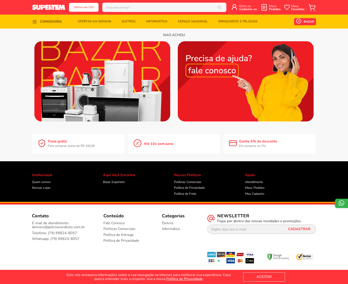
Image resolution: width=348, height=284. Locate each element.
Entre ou (248, 7)
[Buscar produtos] (220, 7)
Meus (275, 7)
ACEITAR (264, 277)
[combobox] (164, 7)
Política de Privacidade (184, 278)
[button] (47, 21)
